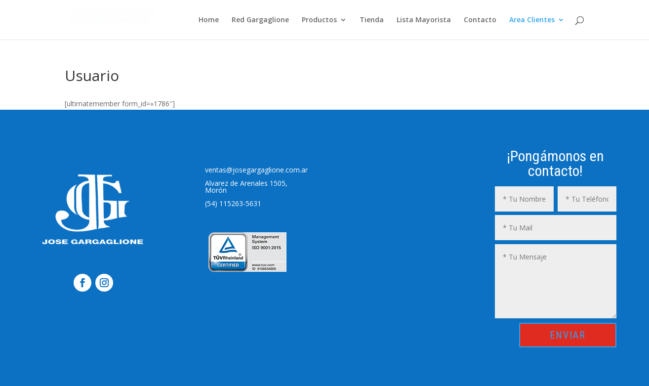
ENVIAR (568, 335)
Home (209, 20)
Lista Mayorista (424, 20)
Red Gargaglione (260, 20)
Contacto (480, 20)
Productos (319, 20)
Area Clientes (532, 20)
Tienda (372, 20)
